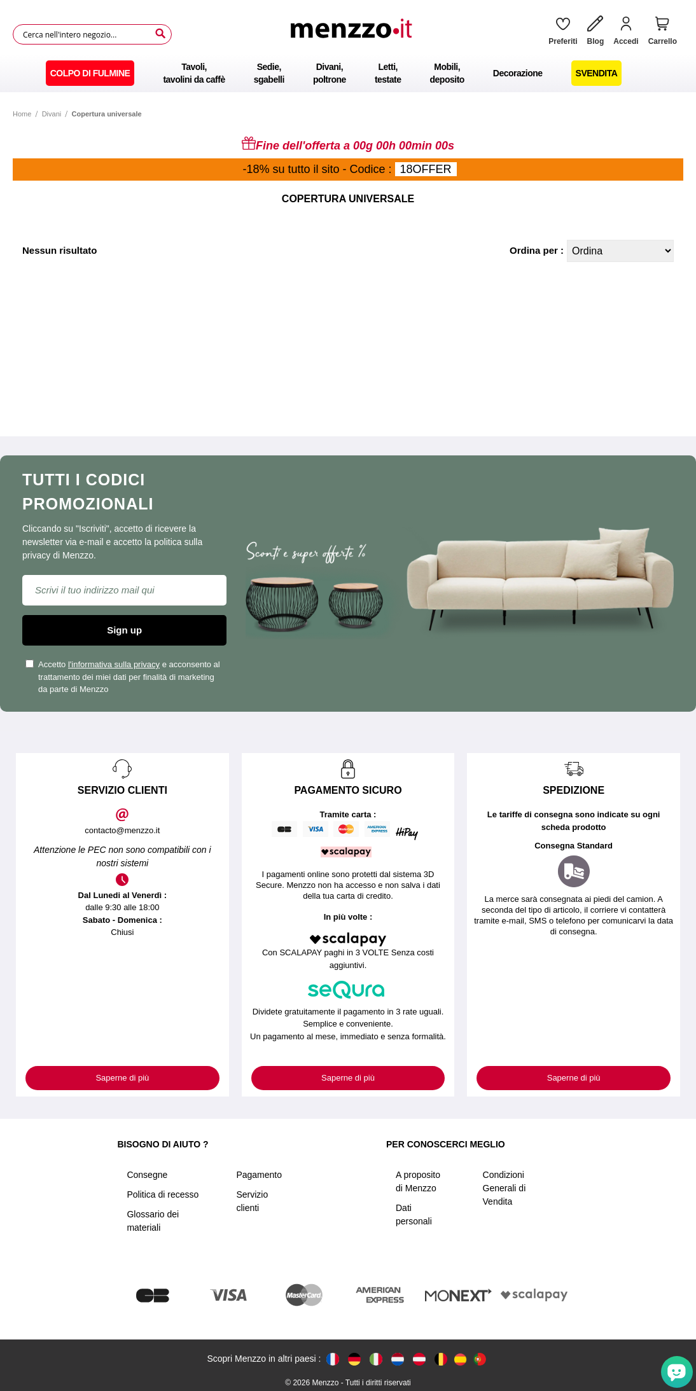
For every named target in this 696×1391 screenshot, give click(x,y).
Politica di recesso (162, 1194)
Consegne (147, 1175)
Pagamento (259, 1175)
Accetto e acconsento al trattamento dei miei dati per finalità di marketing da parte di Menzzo (122, 677)
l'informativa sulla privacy (114, 664)
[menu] (348, 73)
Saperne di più (122, 1078)
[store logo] (355, 34)
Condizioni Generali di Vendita (504, 1188)
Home (22, 114)
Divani (52, 114)
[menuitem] (90, 73)
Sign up (124, 630)
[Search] (160, 34)
